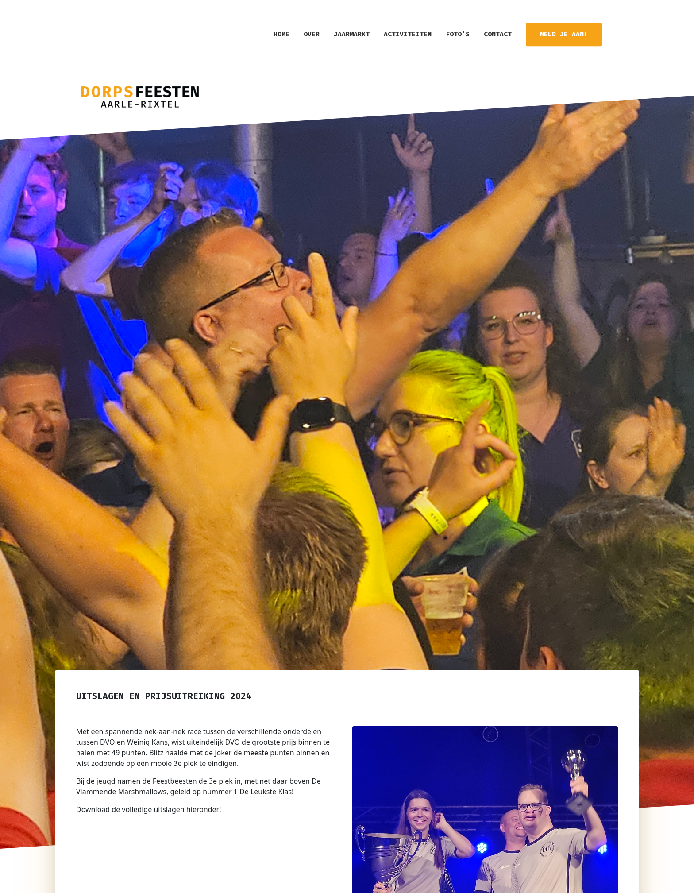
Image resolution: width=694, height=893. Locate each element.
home (281, 34)
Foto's (458, 34)
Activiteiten (408, 34)
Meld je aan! (564, 34)
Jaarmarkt (352, 34)
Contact (498, 34)
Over (312, 34)
